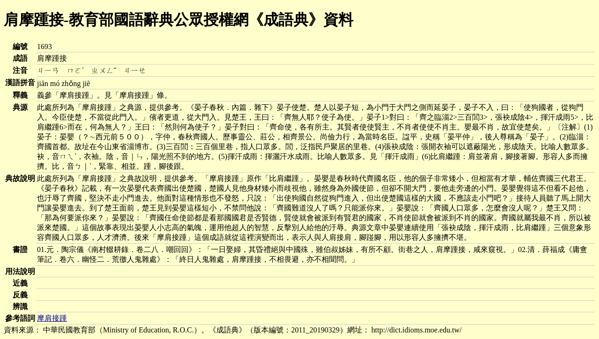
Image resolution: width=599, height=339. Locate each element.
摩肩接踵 (52, 318)
